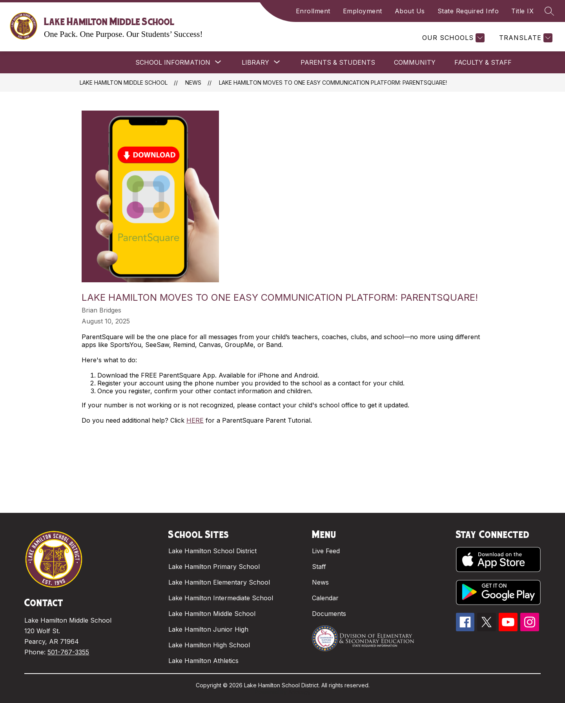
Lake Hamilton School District (212, 551)
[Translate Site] (524, 38)
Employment (362, 11)
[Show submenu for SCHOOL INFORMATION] (172, 62)
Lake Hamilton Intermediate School (220, 598)
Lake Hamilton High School (209, 645)
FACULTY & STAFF (483, 62)
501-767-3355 (68, 652)
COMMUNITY (415, 62)
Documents (329, 614)
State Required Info (468, 11)
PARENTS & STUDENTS (338, 62)
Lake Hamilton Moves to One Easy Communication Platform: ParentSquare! (333, 82)
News (193, 82)
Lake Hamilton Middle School (124, 82)
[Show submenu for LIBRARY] (255, 62)
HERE (195, 420)
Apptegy (299, 691)
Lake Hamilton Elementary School (219, 582)
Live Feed (326, 551)
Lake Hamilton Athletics (203, 661)
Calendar (325, 598)
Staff (319, 566)
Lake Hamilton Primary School (214, 566)
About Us (410, 11)
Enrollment (313, 11)
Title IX (522, 11)
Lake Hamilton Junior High (208, 629)
